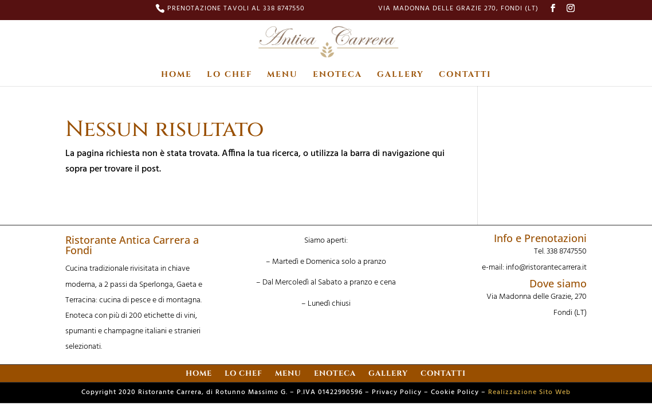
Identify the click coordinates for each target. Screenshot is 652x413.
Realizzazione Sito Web (529, 392)
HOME (176, 75)
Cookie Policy (455, 392)
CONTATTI (465, 75)
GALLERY (400, 75)
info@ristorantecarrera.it (546, 267)
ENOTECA (337, 75)
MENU (282, 75)
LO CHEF (229, 75)
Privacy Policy (397, 392)
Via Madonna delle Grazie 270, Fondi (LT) (458, 9)
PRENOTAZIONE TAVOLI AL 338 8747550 (236, 9)
